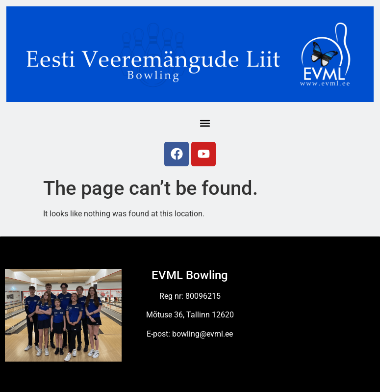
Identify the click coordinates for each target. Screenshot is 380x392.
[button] (205, 123)
